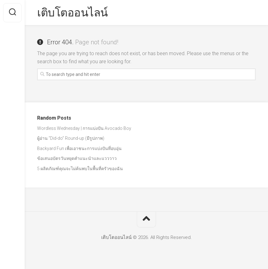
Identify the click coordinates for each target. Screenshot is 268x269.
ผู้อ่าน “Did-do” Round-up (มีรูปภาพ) (70, 138)
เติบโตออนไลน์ (72, 12)
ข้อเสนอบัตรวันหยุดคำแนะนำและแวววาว (77, 158)
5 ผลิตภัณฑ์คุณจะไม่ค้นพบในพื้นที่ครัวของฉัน (80, 168)
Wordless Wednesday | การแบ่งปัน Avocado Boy (84, 128)
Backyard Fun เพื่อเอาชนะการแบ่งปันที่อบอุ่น (79, 148)
